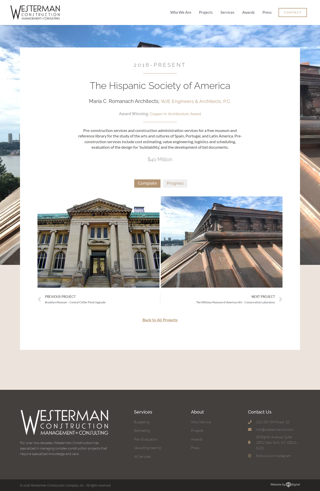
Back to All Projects (160, 318)
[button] (292, 11)
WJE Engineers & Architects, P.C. (195, 100)
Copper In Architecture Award (175, 112)
